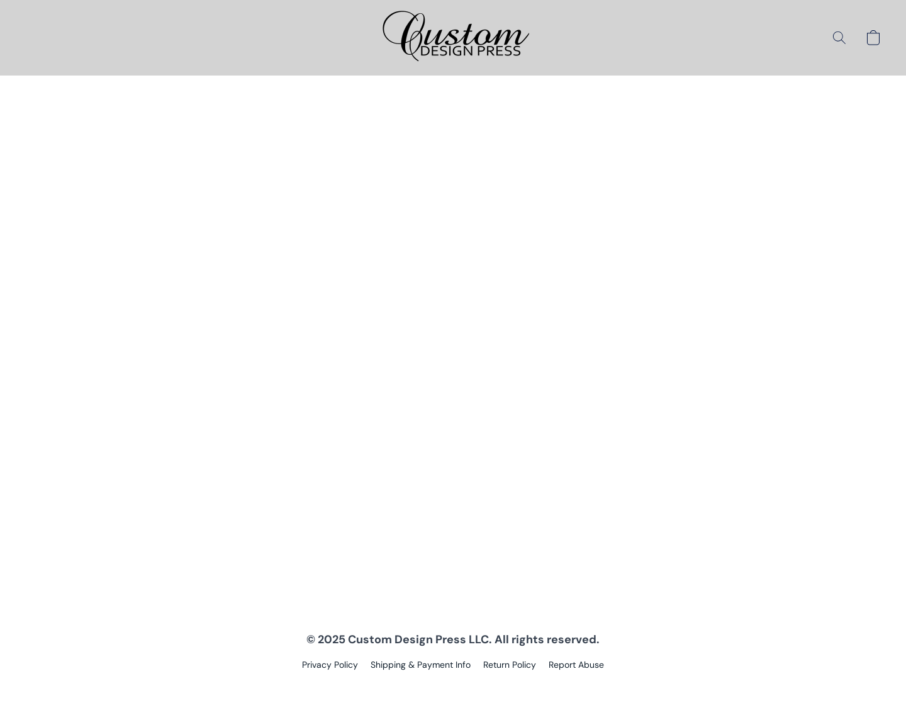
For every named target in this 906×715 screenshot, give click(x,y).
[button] (453, 37)
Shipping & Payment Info (421, 664)
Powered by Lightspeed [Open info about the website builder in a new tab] (453, 687)
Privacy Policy (330, 664)
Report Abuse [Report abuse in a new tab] (576, 664)
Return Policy (509, 664)
